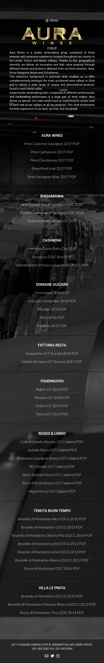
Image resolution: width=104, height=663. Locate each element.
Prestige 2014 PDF (52, 309)
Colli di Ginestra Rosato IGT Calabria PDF (52, 441)
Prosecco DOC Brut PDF (52, 257)
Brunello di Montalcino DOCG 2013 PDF (52, 527)
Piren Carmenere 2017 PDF (52, 152)
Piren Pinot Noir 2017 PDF (52, 168)
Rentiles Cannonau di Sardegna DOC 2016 (52, 212)
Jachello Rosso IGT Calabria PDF (52, 450)
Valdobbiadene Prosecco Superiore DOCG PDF (52, 265)
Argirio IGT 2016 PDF (52, 389)
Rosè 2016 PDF (52, 317)
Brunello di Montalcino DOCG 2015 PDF (52, 596)
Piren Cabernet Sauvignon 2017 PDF (52, 143)
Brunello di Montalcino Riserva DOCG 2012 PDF (52, 560)
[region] (52, 72)
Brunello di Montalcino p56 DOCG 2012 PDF (52, 543)
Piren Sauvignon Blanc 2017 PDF (52, 176)
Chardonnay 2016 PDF (52, 292)
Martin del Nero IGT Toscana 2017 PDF (52, 361)
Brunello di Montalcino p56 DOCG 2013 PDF (52, 552)
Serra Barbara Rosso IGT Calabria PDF (52, 474)
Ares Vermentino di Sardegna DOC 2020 (52, 204)
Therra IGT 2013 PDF (52, 414)
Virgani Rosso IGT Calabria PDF (52, 491)
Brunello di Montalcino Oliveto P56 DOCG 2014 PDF (52, 535)
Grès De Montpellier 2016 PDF (52, 301)
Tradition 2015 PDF (52, 325)
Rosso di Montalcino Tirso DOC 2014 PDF (52, 612)
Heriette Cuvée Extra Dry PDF (52, 248)
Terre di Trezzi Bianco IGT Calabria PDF (52, 483)
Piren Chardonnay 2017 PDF (52, 160)
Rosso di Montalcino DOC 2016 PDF (52, 568)
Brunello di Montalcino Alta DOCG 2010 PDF (52, 519)
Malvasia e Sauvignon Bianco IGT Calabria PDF (52, 458)
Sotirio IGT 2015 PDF (52, 406)
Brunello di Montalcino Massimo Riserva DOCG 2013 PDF (52, 604)
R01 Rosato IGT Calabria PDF (52, 466)
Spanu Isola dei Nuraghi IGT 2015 (52, 221)
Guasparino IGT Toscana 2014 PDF (52, 353)
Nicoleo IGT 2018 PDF (52, 397)
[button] (36, 118)
